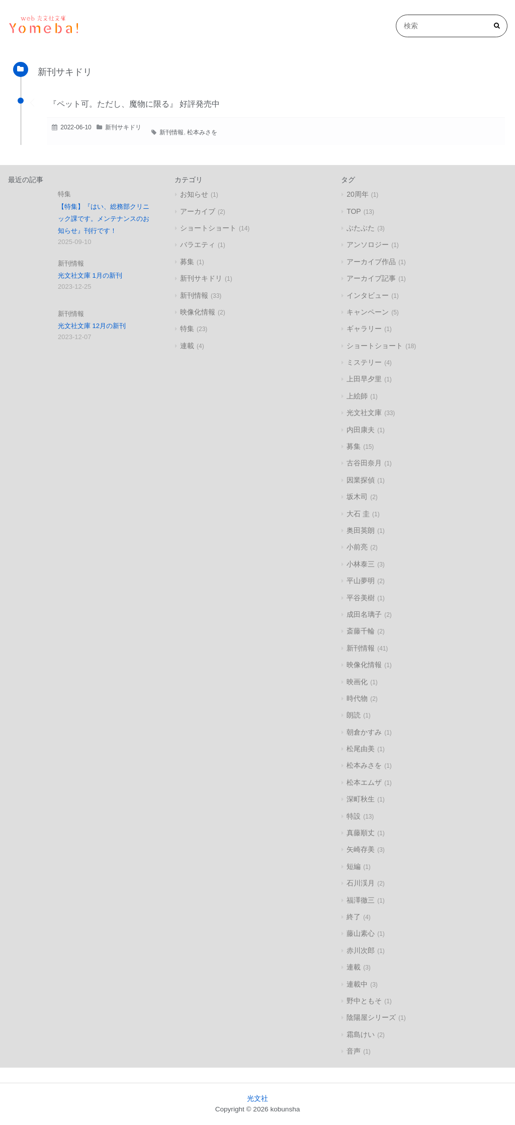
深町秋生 (361, 799)
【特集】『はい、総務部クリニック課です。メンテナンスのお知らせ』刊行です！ (103, 218)
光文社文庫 (364, 413)
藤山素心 (361, 933)
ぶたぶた (361, 228)
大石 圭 (358, 514)
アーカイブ (197, 211)
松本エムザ (364, 782)
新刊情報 (171, 132)
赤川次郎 (361, 950)
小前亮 (357, 547)
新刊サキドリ (123, 127)
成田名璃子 (364, 614)
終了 (354, 917)
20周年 (358, 194)
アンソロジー (368, 244)
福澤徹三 (361, 900)
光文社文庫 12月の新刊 (92, 326)
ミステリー (364, 362)
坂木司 (357, 497)
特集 (64, 194)
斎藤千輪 (361, 631)
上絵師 (357, 396)
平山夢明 (361, 581)
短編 (354, 866)
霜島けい (361, 1034)
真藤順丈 (361, 833)
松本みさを (202, 132)
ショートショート (208, 228)
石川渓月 (361, 883)
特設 (354, 816)
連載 (187, 346)
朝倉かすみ (364, 732)
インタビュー (368, 295)
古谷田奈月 (364, 463)
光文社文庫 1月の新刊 (90, 275)
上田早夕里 (364, 379)
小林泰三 (361, 564)
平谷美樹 (361, 598)
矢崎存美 (361, 849)
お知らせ (194, 194)
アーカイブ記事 (371, 278)
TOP (354, 211)
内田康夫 (361, 430)
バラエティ (197, 244)
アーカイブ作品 (371, 262)
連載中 (357, 984)
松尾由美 (361, 749)
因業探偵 (361, 480)
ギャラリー (364, 329)
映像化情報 (197, 312)
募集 (187, 262)
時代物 (357, 698)
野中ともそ (364, 1001)
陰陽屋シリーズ (371, 1017)
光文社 (257, 1098)
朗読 (354, 715)
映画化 (357, 682)
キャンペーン (368, 312)
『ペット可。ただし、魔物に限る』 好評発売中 (134, 104)
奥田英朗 (361, 530)
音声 (354, 1051)
